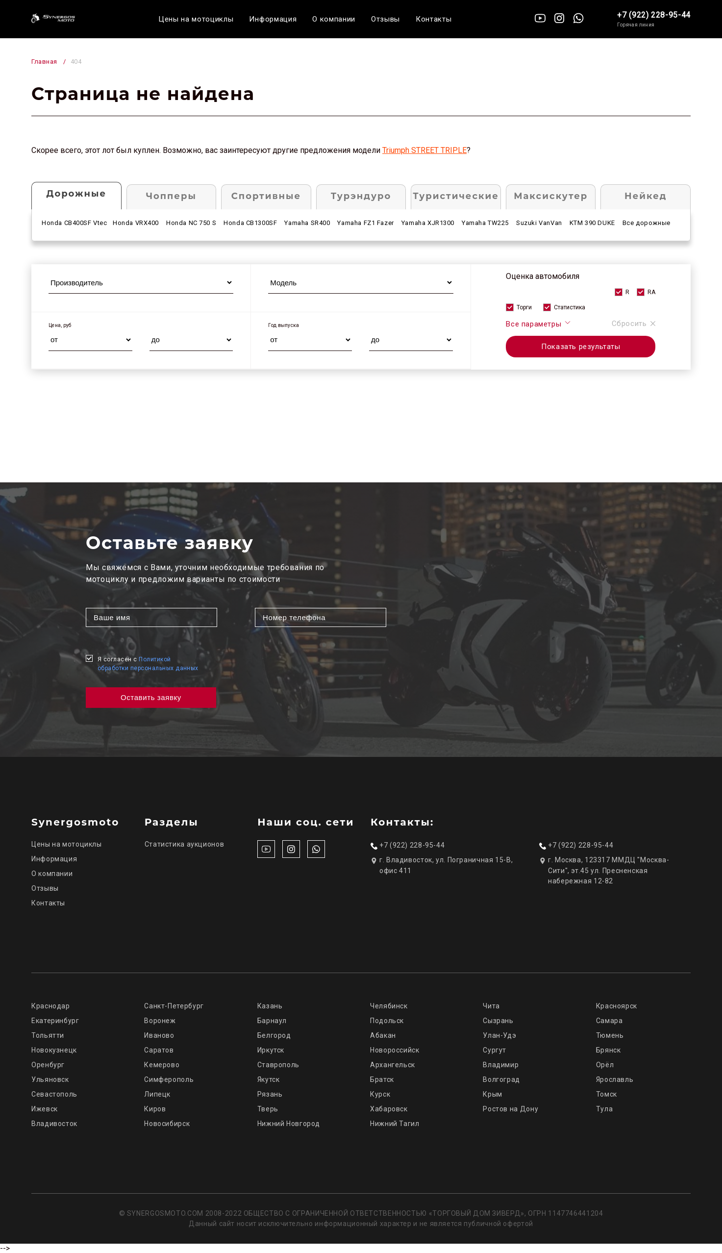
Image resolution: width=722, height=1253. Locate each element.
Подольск (387, 1021)
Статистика (569, 307)
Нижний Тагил (395, 1124)
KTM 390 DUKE (592, 222)
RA (651, 292)
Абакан (383, 1035)
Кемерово (161, 1065)
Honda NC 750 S (191, 222)
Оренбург (48, 1065)
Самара (609, 1021)
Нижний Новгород (288, 1124)
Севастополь (54, 1094)
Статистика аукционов (184, 844)
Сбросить (634, 323)
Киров (155, 1109)
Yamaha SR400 (307, 222)
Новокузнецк (54, 1050)
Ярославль (615, 1079)
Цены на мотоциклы (195, 19)
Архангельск (392, 1065)
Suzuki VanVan (539, 222)
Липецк (157, 1094)
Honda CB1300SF (250, 222)
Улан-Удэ (499, 1035)
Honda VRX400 (136, 222)
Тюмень (610, 1035)
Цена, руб (60, 325)
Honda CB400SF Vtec (74, 222)
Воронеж (159, 1021)
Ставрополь (278, 1065)
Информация (273, 19)
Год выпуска (283, 325)
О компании (333, 19)
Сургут (494, 1050)
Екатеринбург (55, 1021)
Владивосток (54, 1124)
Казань (270, 1006)
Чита (491, 1006)
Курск (380, 1094)
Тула (604, 1109)
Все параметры (538, 323)
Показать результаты (580, 346)
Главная (44, 61)
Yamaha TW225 (485, 222)
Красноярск (616, 1006)
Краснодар (50, 1006)
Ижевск (44, 1109)
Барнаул (272, 1021)
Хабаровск (389, 1109)
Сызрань (498, 1021)
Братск (382, 1079)
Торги (524, 307)
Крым (492, 1094)
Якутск (268, 1079)
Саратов (159, 1050)
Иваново (159, 1035)
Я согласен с (148, 664)
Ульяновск (50, 1079)
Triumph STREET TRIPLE (424, 150)
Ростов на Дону (510, 1109)
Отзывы (385, 19)
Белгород (274, 1035)
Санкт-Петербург (173, 1006)
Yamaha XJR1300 (427, 222)
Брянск (608, 1050)
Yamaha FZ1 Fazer (365, 222)
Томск (606, 1094)
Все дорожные (646, 222)
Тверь (267, 1109)
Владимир (501, 1065)
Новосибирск (167, 1124)
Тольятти (47, 1035)
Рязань (270, 1094)
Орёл (605, 1065)
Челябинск (389, 1006)
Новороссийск (395, 1050)
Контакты (433, 19)
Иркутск (270, 1050)
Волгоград (501, 1079)
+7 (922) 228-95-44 (654, 15)
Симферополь (169, 1079)
